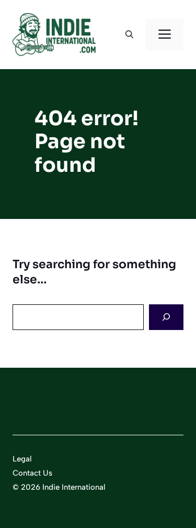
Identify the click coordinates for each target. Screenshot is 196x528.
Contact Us (32, 473)
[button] (129, 34)
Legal (22, 459)
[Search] (166, 317)
